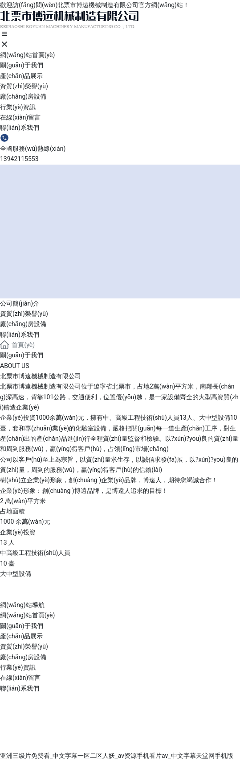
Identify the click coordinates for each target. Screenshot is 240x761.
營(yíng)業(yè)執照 (49, 745)
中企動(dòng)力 (208, 735)
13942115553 (19, 158)
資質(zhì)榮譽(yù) (24, 313)
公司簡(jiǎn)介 (19, 303)
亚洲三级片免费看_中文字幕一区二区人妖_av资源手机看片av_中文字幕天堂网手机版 (116, 755)
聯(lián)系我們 (19, 334)
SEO (15, 745)
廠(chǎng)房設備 (23, 323)
